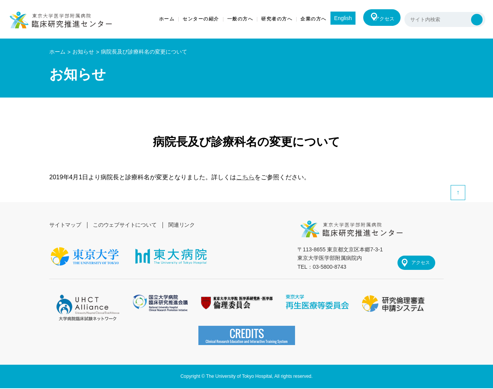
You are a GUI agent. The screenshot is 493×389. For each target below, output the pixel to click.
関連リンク (183, 225)
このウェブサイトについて (125, 225)
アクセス (382, 19)
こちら (245, 177)
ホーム (57, 52)
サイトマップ (65, 225)
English (337, 18)
